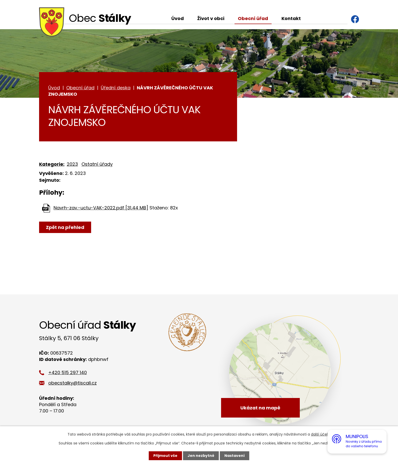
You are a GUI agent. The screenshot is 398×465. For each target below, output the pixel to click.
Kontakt (291, 18)
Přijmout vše (165, 455)
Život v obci (210, 18)
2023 (72, 164)
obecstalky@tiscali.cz (72, 383)
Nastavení (234, 455)
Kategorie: (51, 164)
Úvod (177, 18)
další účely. (320, 434)
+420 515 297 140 (67, 372)
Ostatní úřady (97, 164)
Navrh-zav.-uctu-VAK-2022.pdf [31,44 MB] (101, 208)
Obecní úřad (253, 18)
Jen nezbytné (201, 455)
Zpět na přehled (65, 227)
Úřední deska (115, 88)
